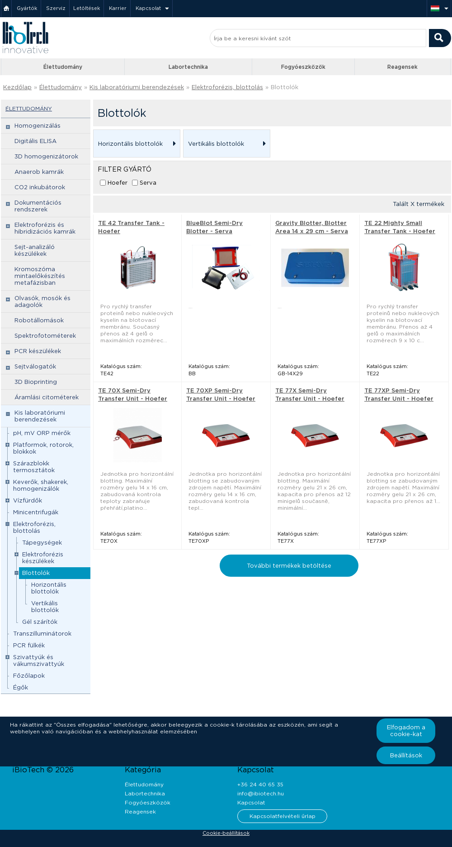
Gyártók (27, 8)
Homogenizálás (37, 125)
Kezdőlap (17, 87)
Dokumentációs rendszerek (37, 206)
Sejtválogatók (35, 366)
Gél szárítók (39, 621)
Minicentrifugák (35, 512)
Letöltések (86, 8)
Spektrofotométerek (45, 335)
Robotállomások (39, 320)
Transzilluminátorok (42, 633)
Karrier (118, 8)
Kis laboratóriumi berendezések (136, 87)
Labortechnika (188, 66)
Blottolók (284, 87)
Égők (20, 687)
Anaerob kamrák (39, 171)
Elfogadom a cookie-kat (406, 730)
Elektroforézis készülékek (42, 558)
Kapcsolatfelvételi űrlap (282, 816)
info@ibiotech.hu (260, 793)
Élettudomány (62, 66)
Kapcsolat (148, 8)
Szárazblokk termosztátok (34, 467)
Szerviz (56, 8)
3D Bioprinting (35, 381)
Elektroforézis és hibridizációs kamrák (44, 228)
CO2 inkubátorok (39, 187)
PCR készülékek (37, 351)
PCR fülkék (29, 645)
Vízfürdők (27, 500)
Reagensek (402, 66)
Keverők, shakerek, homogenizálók (40, 485)
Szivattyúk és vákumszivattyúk (38, 660)
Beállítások (406, 755)
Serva (148, 182)
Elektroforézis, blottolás (227, 87)
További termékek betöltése (289, 565)
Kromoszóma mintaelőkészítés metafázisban (39, 276)
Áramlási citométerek (46, 397)
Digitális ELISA (35, 141)
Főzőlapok (29, 675)
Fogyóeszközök (303, 66)
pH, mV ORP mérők (42, 433)
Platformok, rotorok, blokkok (43, 448)
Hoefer (117, 182)
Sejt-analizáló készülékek (34, 250)
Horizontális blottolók (48, 588)
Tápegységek (42, 542)
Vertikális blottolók (45, 606)
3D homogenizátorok (46, 156)
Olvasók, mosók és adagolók (42, 301)
